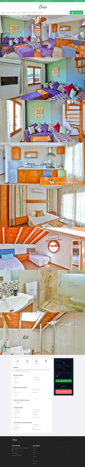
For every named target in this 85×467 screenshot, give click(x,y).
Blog (28, 12)
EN (67, 12)
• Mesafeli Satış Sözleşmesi (17, 455)
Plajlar (19, 12)
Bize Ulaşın (40, 12)
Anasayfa (3, 12)
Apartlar (8, 12)
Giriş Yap (76, 1)
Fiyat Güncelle (63, 380)
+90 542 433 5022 (47, 1)
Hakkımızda (33, 12)
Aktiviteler (13, 12)
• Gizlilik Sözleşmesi (15, 453)
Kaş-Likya (24, 12)
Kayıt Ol (80, 1)
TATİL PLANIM (78, 12)
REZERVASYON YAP (64, 391)
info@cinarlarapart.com (39, 1)
